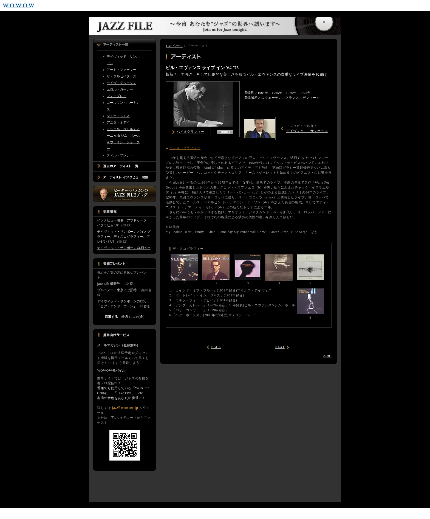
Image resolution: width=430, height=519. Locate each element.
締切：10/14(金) (124, 317)
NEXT (280, 347)
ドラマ (24, 514)
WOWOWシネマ (102, 5)
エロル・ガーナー (120, 89)
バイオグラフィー (190, 132)
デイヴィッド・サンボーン (307, 131)
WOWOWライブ (77, 5)
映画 (8, 514)
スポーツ (43, 514)
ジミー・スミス (118, 116)
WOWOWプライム (53, 5)
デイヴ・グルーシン (121, 83)
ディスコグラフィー (184, 148)
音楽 (60, 514)
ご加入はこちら (399, 5)
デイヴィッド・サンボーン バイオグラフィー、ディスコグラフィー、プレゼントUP (124, 236)
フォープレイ (116, 96)
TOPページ (174, 46)
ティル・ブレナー (120, 155)
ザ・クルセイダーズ (121, 76)
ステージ (78, 514)
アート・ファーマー (121, 70)
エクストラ (151, 514)
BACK (216, 347)
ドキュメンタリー (123, 514)
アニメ (97, 514)
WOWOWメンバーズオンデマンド (131, 5)
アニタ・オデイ (118, 122)
